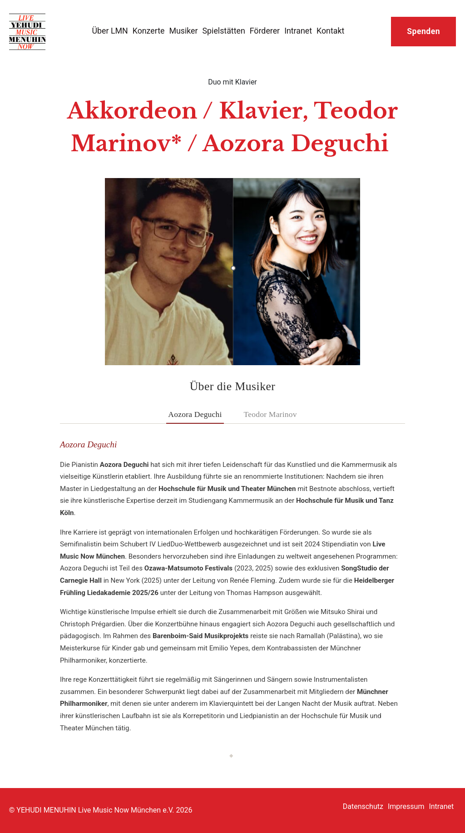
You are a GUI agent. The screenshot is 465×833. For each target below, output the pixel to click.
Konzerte (149, 30)
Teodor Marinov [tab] (270, 414)
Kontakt (330, 30)
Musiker (183, 30)
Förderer (265, 30)
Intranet (298, 30)
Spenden (423, 31)
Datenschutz (363, 806)
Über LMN (110, 30)
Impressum (406, 806)
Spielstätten (224, 30)
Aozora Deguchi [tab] (195, 414)
